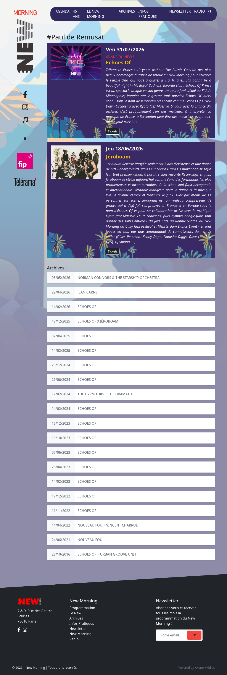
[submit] (194, 635)
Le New (75, 613)
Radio (199, 11)
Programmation (82, 607)
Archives (127, 11)
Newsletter (180, 11)
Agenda (62, 11)
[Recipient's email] (172, 635)
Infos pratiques (147, 14)
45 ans (76, 14)
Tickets (113, 131)
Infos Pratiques (81, 623)
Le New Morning (95, 14)
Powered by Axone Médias (196, 667)
